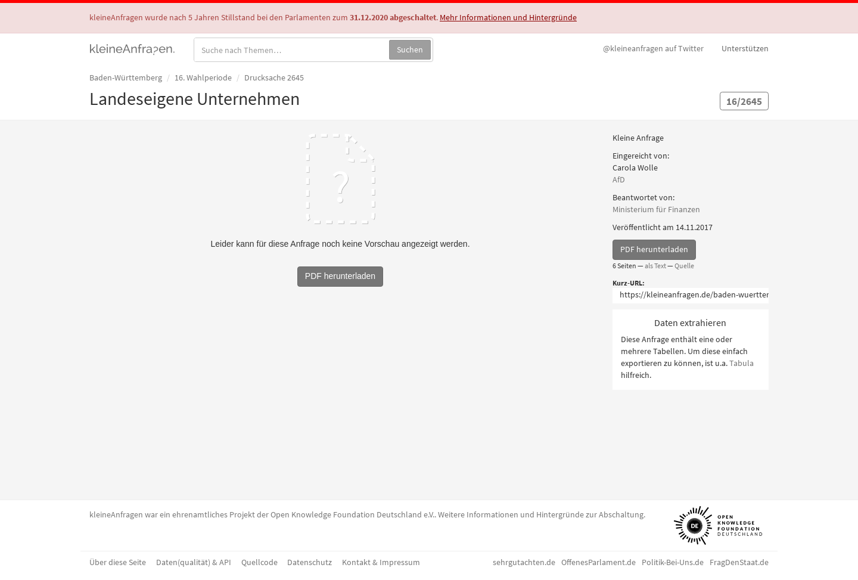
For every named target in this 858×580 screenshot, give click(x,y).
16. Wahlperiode (203, 77)
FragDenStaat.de (739, 562)
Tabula (741, 363)
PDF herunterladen (654, 249)
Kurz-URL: (629, 282)
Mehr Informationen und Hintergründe (508, 17)
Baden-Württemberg (125, 77)
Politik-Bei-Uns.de (673, 562)
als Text (655, 265)
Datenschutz (309, 562)
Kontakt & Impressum (381, 562)
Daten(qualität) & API (193, 562)
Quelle (684, 265)
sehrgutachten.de (524, 562)
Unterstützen (745, 48)
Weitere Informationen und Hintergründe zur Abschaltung (541, 514)
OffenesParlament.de (598, 562)
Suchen (410, 49)
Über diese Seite (117, 562)
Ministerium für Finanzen (656, 209)
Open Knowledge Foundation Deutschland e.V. (352, 514)
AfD (619, 179)
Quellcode (259, 562)
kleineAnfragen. (132, 48)
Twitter (653, 48)
